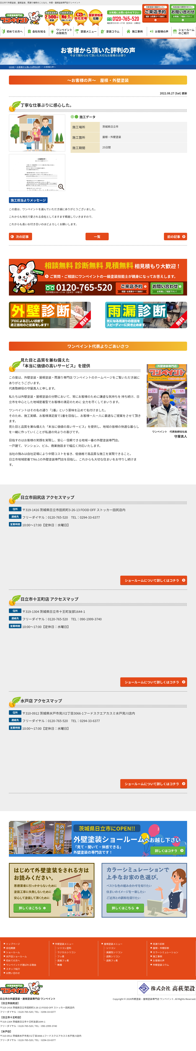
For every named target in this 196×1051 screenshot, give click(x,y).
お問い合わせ (13, 973)
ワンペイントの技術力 (61, 31)
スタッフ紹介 (13, 969)
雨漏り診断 (158, 944)
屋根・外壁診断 (161, 948)
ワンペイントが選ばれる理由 (21, 964)
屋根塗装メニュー (113, 944)
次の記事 (22, 236)
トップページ (13, 944)
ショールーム (13, 952)
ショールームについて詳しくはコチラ (152, 580)
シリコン (110, 948)
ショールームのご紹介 (184, 31)
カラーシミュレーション (165, 952)
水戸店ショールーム (16, 956)
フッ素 (60, 956)
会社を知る (37, 31)
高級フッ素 (63, 960)
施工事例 (135, 31)
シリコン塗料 (64, 948)
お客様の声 (159, 31)
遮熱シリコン (113, 956)
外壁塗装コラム (161, 964)
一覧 (97, 236)
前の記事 (173, 236)
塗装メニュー (86, 31)
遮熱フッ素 (112, 960)
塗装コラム (110, 31)
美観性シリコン (114, 952)
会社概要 (10, 948)
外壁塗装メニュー (64, 944)
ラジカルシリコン (66, 952)
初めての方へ (12, 31)
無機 (59, 964)
